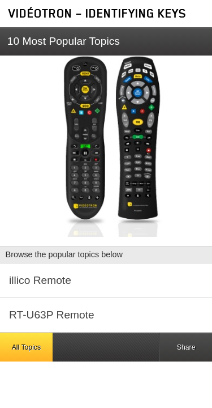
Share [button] (186, 347)
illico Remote (40, 280)
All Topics (26, 347)
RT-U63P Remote (51, 315)
